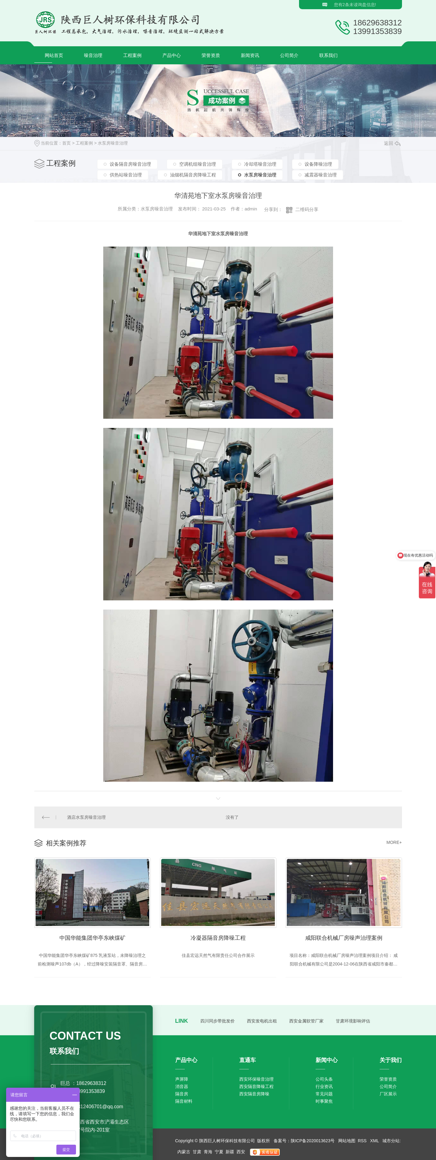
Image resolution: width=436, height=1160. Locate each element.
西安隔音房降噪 (254, 1093)
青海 (208, 1151)
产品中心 (171, 55)
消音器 (181, 1086)
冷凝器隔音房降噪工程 (218, 938)
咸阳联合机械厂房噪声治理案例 (343, 938)
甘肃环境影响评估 (353, 1020)
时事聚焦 (324, 1101)
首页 (66, 143)
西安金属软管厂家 (306, 1020)
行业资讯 (324, 1086)
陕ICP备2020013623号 (313, 1140)
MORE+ (394, 842)
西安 (241, 1151)
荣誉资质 (211, 55)
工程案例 (132, 55)
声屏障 (181, 1079)
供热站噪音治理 (126, 174)
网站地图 (346, 1140)
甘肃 (197, 1151)
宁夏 (219, 1151)
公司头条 (324, 1079)
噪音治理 (93, 55)
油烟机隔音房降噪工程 (193, 174)
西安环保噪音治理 (256, 1079)
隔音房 (181, 1093)
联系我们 (328, 55)
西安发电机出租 (262, 1020)
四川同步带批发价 (217, 1020)
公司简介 (289, 55)
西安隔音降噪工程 (256, 1086)
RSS (363, 1140)
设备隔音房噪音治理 (130, 164)
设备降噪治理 (318, 164)
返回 (392, 143)
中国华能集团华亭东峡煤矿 (92, 938)
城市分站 (391, 1140)
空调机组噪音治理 (197, 164)
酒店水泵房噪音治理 (86, 817)
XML (375, 1140)
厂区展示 (388, 1093)
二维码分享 (306, 209)
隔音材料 (183, 1101)
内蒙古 (183, 1151)
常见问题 (324, 1093)
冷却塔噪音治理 (260, 164)
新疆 (230, 1151)
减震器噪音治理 (321, 174)
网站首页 (54, 55)
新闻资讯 (250, 55)
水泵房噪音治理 (113, 143)
